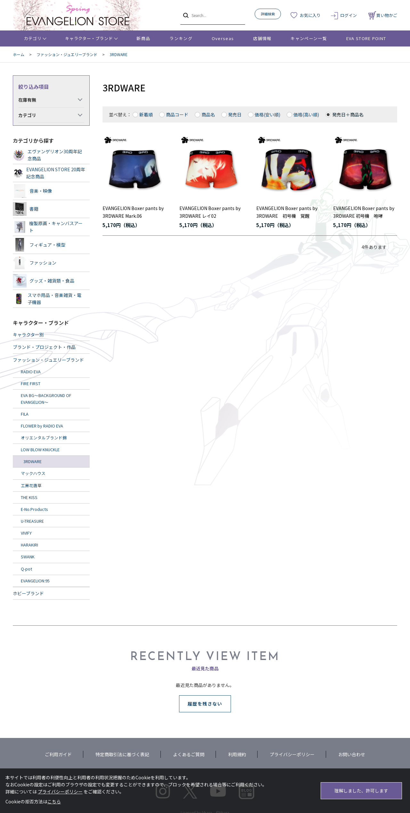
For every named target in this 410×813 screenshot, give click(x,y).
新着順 (146, 114)
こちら (54, 801)
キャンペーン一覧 (309, 38)
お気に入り (310, 15)
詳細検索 (268, 13)
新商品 (143, 38)
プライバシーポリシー (292, 754)
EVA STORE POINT (366, 38)
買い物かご (382, 15)
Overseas (223, 38)
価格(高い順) (306, 114)
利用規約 (237, 754)
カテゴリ (33, 38)
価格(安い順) (267, 114)
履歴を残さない (205, 703)
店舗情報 (262, 38)
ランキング (181, 38)
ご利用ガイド (58, 754)
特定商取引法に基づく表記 (122, 754)
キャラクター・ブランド (89, 38)
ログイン (348, 15)
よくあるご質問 (188, 754)
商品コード (177, 114)
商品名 (208, 114)
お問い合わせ (351, 754)
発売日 (235, 114)
